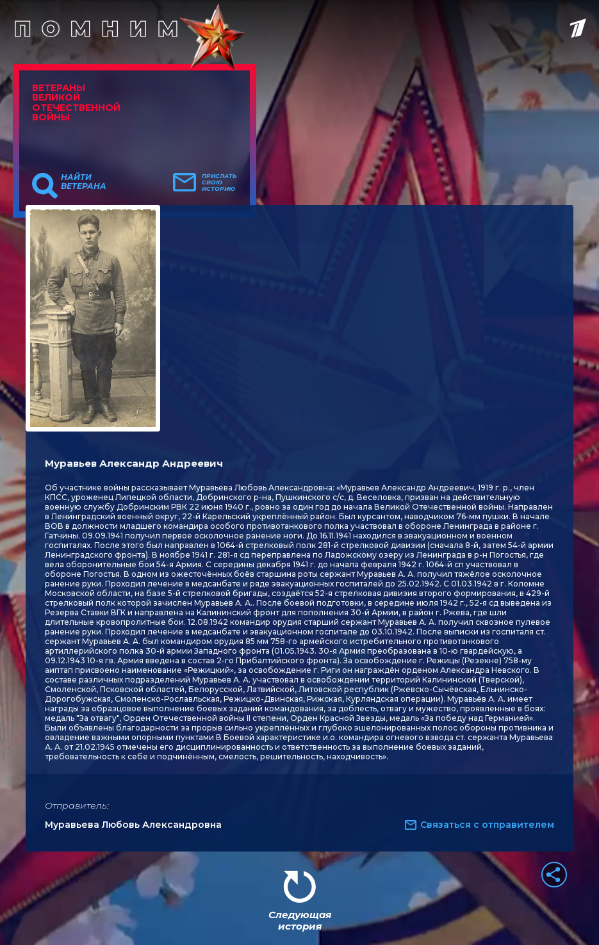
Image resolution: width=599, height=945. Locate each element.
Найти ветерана (83, 182)
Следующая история (299, 920)
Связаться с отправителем (487, 824)
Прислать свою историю (219, 182)
